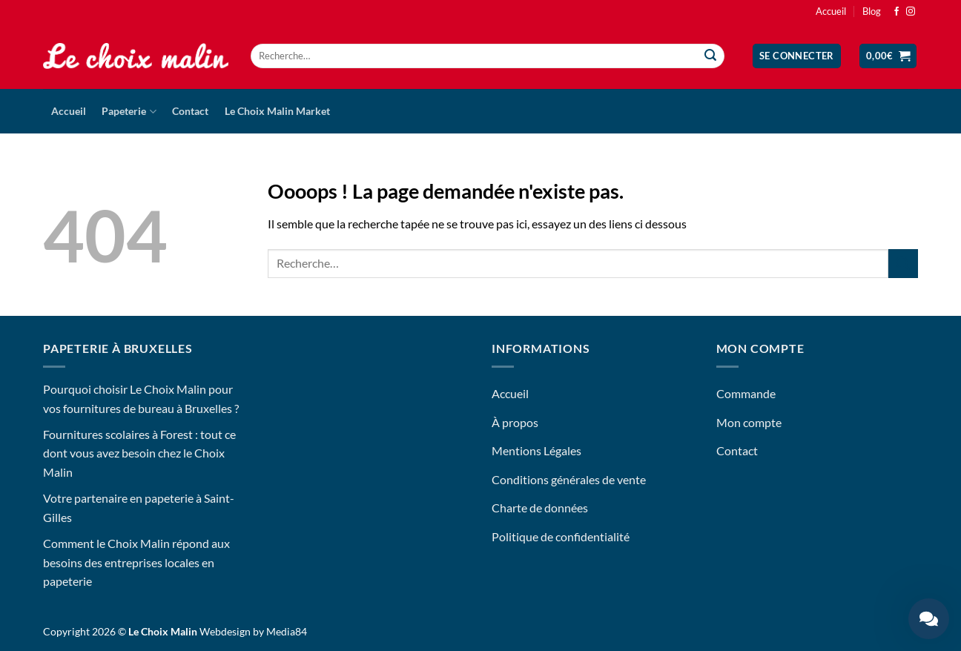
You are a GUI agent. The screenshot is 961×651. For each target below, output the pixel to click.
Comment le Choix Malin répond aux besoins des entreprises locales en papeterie (136, 562)
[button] (797, 56)
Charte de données (540, 507)
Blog (871, 11)
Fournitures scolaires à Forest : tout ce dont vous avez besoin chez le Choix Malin (139, 453)
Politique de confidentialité (561, 536)
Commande (746, 393)
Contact (190, 111)
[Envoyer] (711, 56)
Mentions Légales (536, 450)
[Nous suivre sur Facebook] (896, 12)
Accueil (831, 11)
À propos (515, 422)
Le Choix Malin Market (277, 111)
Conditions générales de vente (569, 479)
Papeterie (129, 112)
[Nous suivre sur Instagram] (910, 12)
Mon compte (749, 422)
